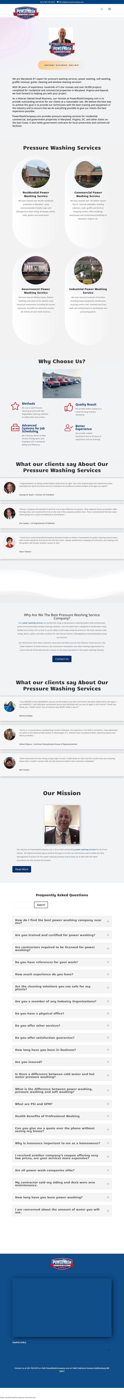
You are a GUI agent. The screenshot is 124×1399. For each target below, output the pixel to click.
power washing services (32, 623)
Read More (21, 869)
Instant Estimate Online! (62, 65)
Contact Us (62, 659)
